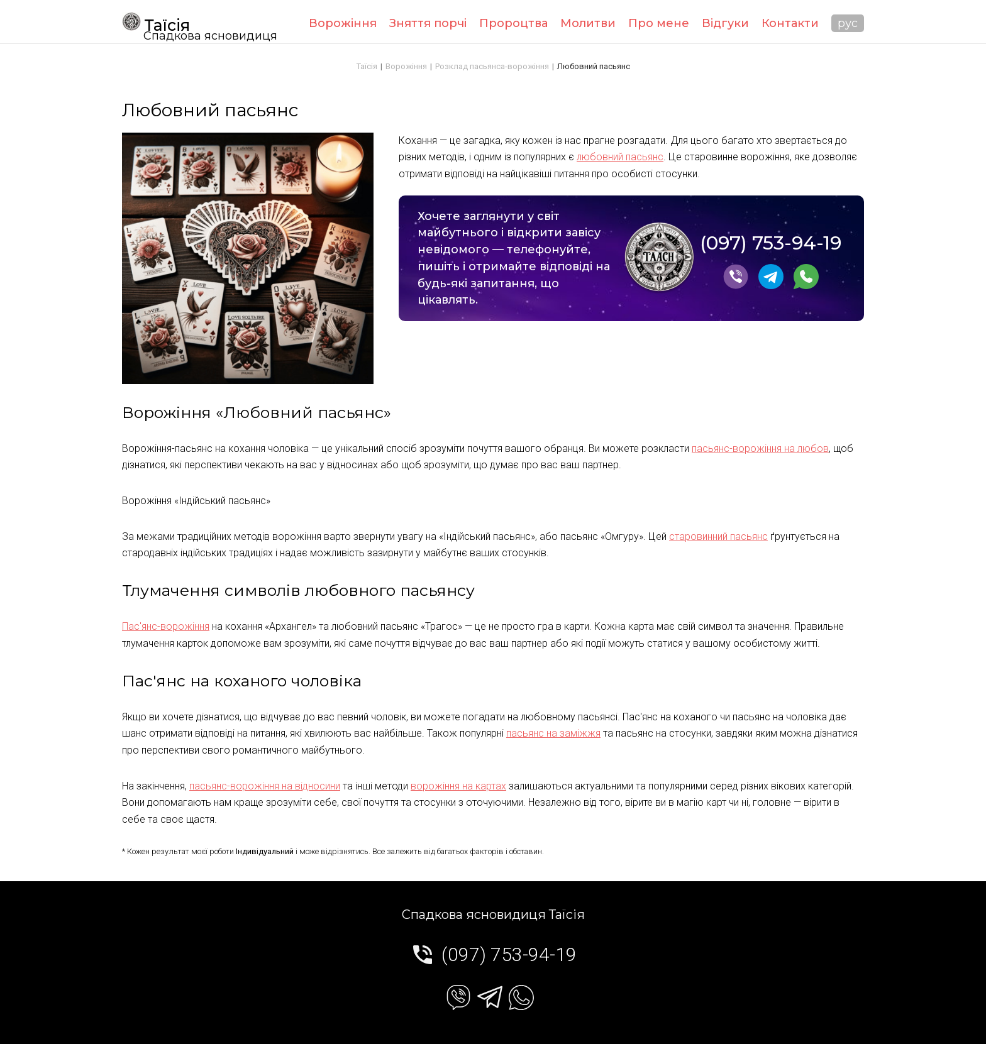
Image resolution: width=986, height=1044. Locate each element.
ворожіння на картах (458, 786)
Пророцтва (513, 23)
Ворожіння (343, 23)
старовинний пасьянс (718, 536)
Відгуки (725, 23)
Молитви (588, 23)
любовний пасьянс (620, 157)
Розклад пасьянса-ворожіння (492, 66)
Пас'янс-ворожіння (165, 626)
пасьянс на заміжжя (553, 733)
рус (848, 23)
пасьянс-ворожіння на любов (760, 448)
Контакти (790, 23)
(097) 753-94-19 (770, 243)
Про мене (658, 23)
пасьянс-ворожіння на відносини (264, 786)
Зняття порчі (428, 23)
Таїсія (156, 23)
